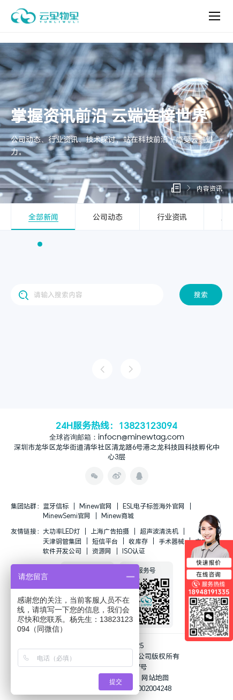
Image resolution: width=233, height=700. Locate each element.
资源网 (101, 551)
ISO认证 (133, 551)
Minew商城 (117, 515)
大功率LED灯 (61, 531)
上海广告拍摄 (110, 531)
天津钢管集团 (62, 541)
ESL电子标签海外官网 (154, 506)
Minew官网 (95, 506)
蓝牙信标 (56, 506)
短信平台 (105, 541)
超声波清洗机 (159, 531)
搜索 (201, 294)
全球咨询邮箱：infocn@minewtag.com (116, 438)
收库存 (138, 541)
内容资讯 (209, 188)
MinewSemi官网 (67, 515)
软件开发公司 (62, 551)
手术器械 (171, 541)
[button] (39, 244)
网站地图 (155, 677)
